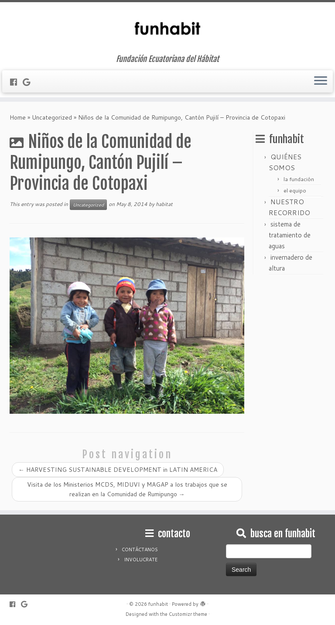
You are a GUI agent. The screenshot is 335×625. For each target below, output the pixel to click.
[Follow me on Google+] (29, 82)
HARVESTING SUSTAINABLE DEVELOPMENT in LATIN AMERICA (117, 469)
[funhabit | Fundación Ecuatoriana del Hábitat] (167, 28)
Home (18, 117)
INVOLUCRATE (140, 559)
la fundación (299, 179)
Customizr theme (188, 614)
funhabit (158, 604)
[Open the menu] (320, 81)
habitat (164, 204)
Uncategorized (52, 117)
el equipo (295, 190)
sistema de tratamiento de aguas (290, 235)
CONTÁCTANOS (140, 549)
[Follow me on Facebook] (16, 82)
